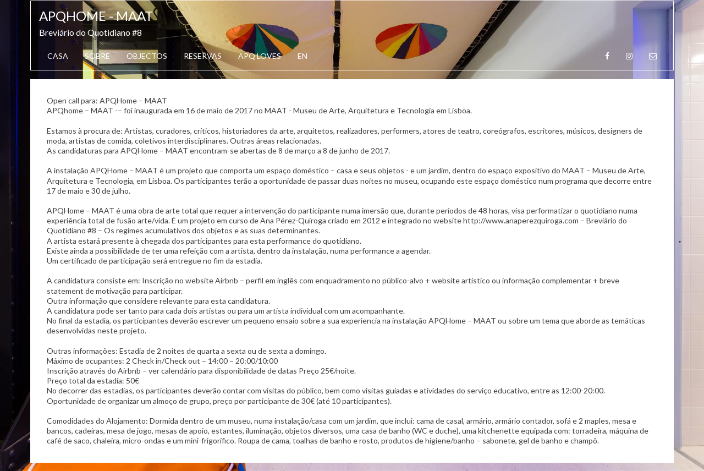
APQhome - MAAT (96, 16)
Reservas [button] (203, 56)
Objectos (147, 56)
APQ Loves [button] (259, 56)
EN (302, 56)
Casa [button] (57, 56)
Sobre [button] (97, 56)
